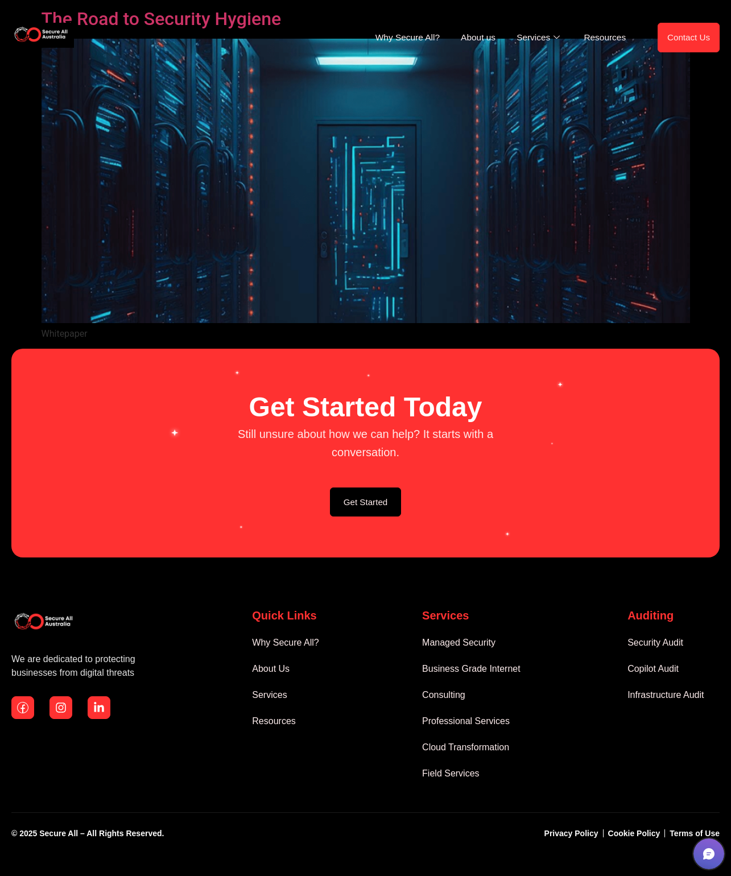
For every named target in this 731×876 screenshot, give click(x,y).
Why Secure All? (390, 39)
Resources (597, 39)
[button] (708, 853)
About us (465, 39)
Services (529, 39)
